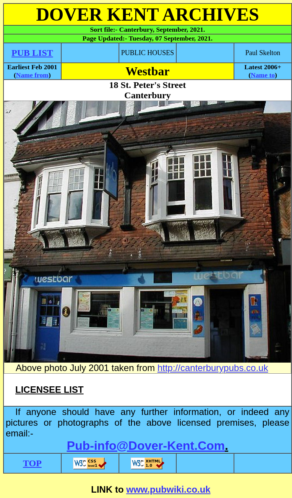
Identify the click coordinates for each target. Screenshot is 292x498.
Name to (263, 75)
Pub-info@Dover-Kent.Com (146, 445)
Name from (32, 75)
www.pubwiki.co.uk (168, 489)
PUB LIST (32, 53)
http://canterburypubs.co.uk (212, 368)
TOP (32, 463)
